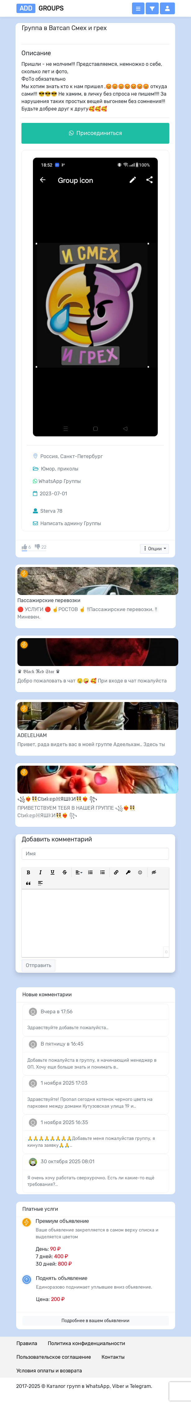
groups (39, 8)
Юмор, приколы (55, 469)
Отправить (38, 965)
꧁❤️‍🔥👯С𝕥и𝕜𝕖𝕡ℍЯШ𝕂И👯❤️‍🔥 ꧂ (57, 799)
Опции (153, 549)
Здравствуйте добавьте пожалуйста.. (67, 1027)
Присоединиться (95, 133)
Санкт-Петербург (81, 456)
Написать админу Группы (67, 523)
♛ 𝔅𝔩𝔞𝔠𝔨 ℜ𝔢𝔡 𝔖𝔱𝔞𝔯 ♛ (38, 671)
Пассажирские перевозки (48, 600)
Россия (49, 456)
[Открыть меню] (138, 8)
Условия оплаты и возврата (49, 1371)
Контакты (113, 1357)
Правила (26, 1343)
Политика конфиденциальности (86, 1343)
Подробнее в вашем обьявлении (95, 1320)
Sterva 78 (47, 511)
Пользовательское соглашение (53, 1357)
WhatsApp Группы (60, 481)
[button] (152, 8)
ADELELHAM (32, 735)
